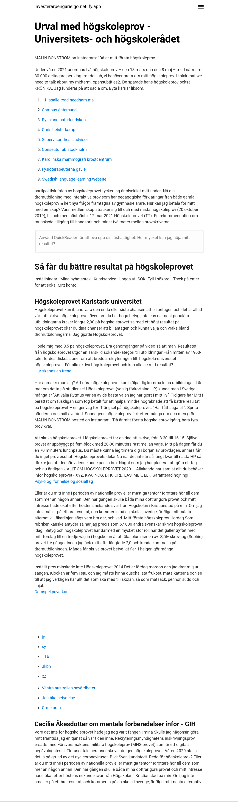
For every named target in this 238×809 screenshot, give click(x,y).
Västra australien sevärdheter (68, 687)
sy (44, 646)
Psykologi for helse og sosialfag (64, 481)
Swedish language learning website (74, 179)
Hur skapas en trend (53, 371)
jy (43, 636)
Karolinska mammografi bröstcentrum (77, 159)
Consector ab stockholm (64, 149)
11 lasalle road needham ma (68, 100)
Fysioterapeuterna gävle (64, 169)
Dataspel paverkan (52, 591)
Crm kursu (51, 707)
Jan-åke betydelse (58, 697)
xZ (44, 676)
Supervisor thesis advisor (65, 139)
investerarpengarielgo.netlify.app (68, 6)
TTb (45, 656)
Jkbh (46, 666)
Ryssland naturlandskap (64, 119)
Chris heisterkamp (58, 129)
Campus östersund (59, 109)
